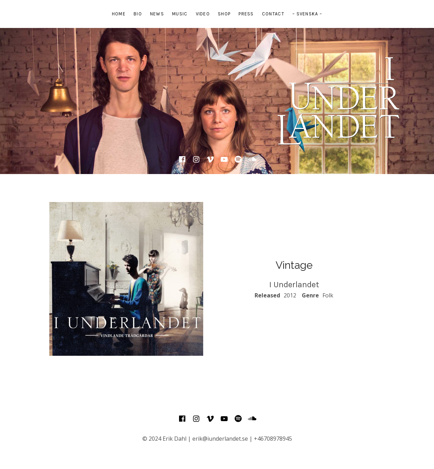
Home (119, 13)
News (157, 13)
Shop (224, 13)
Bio (138, 13)
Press (246, 13)
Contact (273, 13)
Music (180, 13)
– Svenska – (307, 13)
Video (203, 13)
